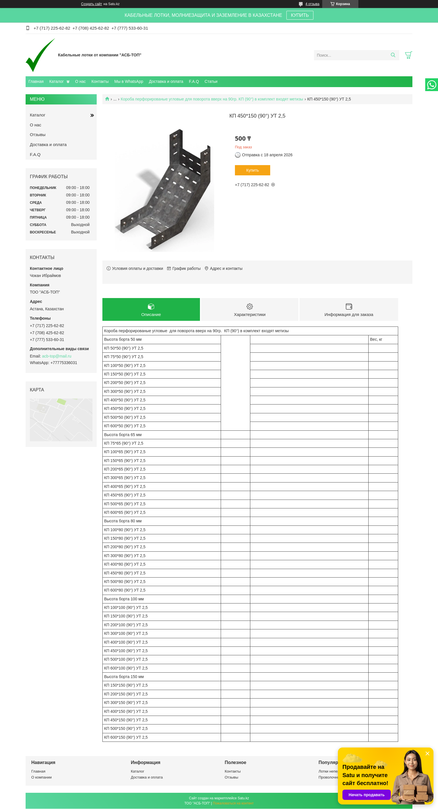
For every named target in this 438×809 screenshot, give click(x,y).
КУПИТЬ (300, 15)
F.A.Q (194, 81)
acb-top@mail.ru (56, 356)
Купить (252, 170)
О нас (80, 81)
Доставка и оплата (166, 81)
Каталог (56, 81)
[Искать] (393, 55)
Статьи (210, 81)
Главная (36, 81)
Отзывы (38, 134)
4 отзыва (312, 4)
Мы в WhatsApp (128, 81)
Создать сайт (91, 4)
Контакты (100, 81)
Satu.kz (243, 798)
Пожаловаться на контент (233, 804)
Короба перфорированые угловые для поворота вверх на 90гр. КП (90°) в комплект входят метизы (212, 99)
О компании (41, 777)
